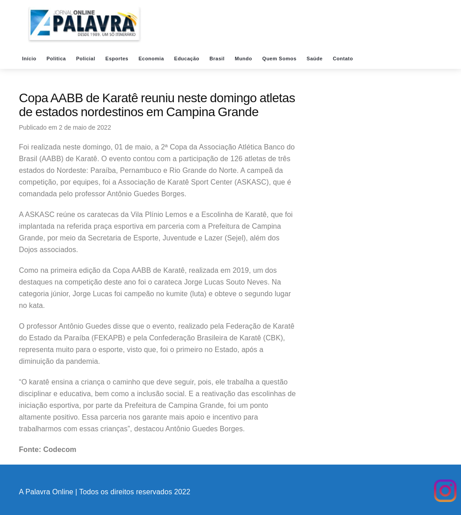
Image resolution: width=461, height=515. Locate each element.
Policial (86, 58)
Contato (344, 58)
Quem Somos (280, 58)
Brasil (217, 58)
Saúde (315, 58)
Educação (187, 58)
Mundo (244, 58)
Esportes (117, 58)
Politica (57, 58)
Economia (152, 58)
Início (30, 58)
